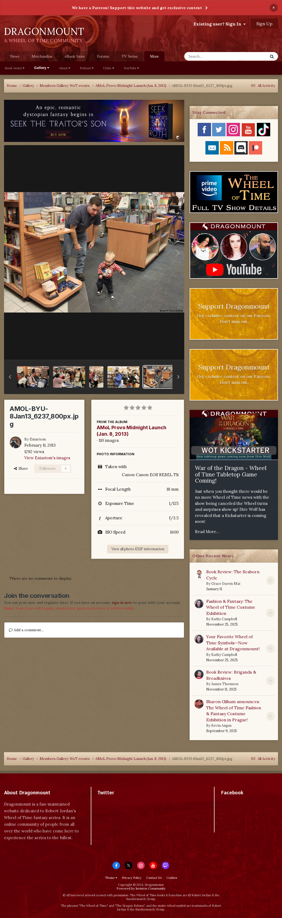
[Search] (212, 56)
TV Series (130, 56)
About (64, 68)
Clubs (108, 68)
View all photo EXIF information (137, 549)
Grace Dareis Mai (225, 583)
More (154, 56)
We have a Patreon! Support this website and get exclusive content (137, 7)
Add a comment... (26, 629)
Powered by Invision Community (141, 888)
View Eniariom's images (47, 457)
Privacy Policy (131, 878)
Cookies (171, 878)
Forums (103, 56)
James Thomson (224, 684)
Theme (111, 878)
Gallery (41, 68)
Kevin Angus (221, 725)
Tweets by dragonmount (121, 802)
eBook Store (75, 56)
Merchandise (42, 56)
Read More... (207, 531)
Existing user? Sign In (220, 24)
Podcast (86, 68)
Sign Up (264, 23)
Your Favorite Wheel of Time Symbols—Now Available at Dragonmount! (233, 642)
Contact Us (153, 878)
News (14, 56)
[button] (10, 377)
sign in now (122, 602)
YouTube (131, 68)
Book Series (14, 68)
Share (21, 468)
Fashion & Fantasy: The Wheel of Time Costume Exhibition (230, 607)
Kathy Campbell (224, 619)
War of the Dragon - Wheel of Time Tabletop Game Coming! (230, 474)
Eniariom (38, 439)
